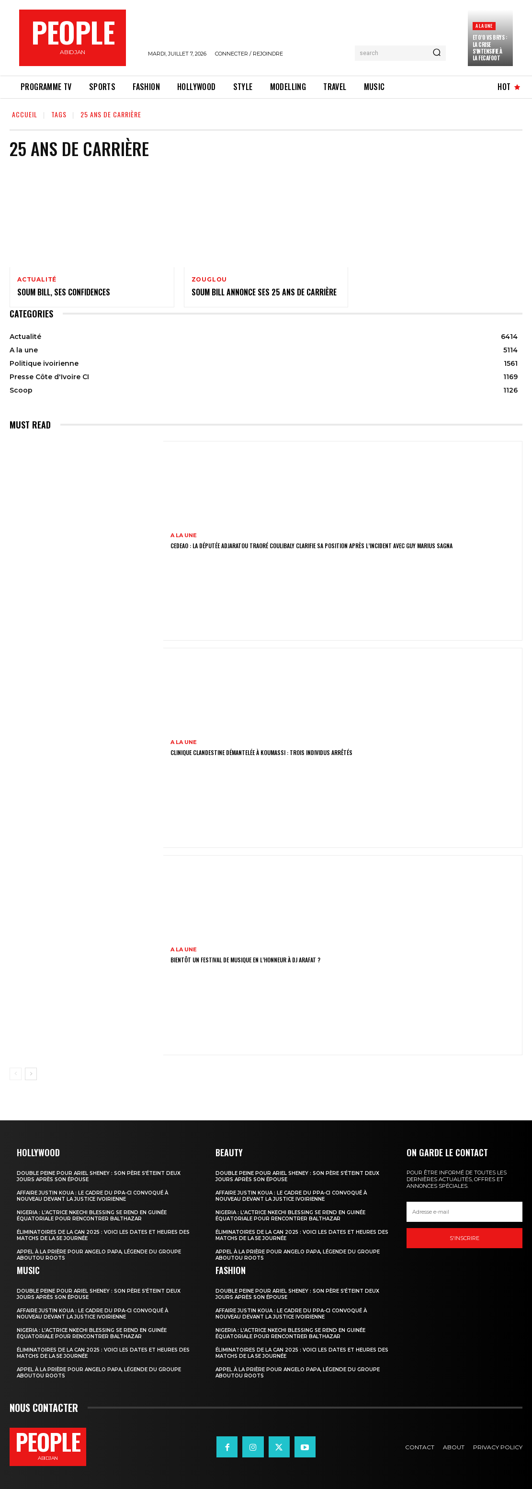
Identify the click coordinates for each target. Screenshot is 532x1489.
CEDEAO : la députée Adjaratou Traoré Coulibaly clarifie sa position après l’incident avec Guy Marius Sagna (311, 545)
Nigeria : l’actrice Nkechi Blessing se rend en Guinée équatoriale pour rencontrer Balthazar (92, 1215)
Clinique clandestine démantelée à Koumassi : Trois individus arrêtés (261, 752)
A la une (484, 25)
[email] (464, 1212)
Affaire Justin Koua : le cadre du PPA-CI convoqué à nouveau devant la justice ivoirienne (92, 1196)
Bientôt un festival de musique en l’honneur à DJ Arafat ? (245, 960)
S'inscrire (464, 1238)
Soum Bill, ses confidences (63, 292)
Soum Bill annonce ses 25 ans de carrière (264, 292)
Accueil (24, 114)
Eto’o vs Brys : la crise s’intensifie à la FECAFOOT (490, 48)
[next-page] (31, 1074)
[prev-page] (16, 1074)
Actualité (37, 279)
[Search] (437, 53)
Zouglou (209, 279)
